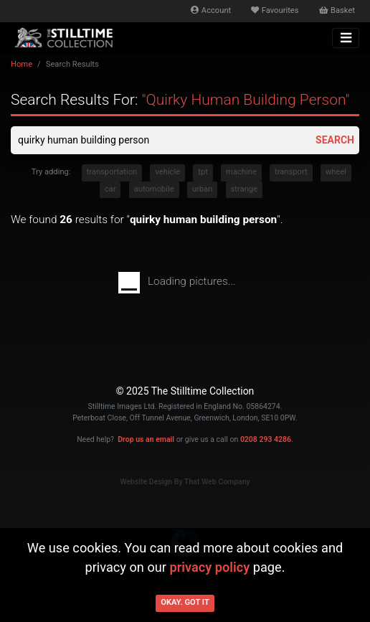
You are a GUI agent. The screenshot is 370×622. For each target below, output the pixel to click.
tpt (203, 171)
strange (244, 189)
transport (291, 171)
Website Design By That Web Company (185, 481)
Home (21, 64)
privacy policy (209, 567)
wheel (336, 171)
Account (211, 10)
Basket (337, 10)
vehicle (167, 171)
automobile (154, 189)
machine (241, 171)
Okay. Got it (185, 602)
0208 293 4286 (265, 439)
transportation (112, 171)
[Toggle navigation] (345, 38)
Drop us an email (146, 439)
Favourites (274, 10)
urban (202, 189)
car (110, 189)
